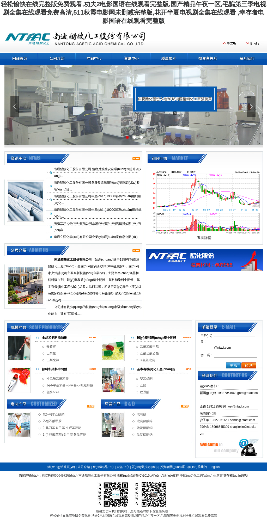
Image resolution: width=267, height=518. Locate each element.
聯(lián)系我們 (197, 467)
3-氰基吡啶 (147, 360)
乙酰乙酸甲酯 (149, 346)
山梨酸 (51, 353)
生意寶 (218, 475)
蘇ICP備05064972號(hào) (59, 475)
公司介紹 (83, 467)
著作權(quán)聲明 (235, 475)
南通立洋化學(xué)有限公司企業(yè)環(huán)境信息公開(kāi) (96, 237)
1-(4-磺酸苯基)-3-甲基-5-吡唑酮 (64, 434)
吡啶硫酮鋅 (145, 421)
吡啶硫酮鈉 (145, 434)
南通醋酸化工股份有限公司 (97, 475)
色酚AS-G (53, 392)
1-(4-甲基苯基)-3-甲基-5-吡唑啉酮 (69, 385)
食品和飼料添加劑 (54, 338)
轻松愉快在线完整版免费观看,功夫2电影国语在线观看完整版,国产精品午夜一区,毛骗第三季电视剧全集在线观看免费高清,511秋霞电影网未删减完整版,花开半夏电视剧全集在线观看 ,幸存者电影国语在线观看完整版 (133, 12)
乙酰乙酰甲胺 (52, 421)
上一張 (15, 106)
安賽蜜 (51, 346)
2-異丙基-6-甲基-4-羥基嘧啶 (62, 428)
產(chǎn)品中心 (103, 467)
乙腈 (143, 385)
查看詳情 (204, 238)
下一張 (252, 106)
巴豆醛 (144, 392)
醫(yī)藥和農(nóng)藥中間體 (156, 338)
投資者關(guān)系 (172, 467)
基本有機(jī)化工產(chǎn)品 (156, 369)
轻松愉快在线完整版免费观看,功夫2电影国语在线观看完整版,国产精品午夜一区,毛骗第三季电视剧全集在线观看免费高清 (133, 515)
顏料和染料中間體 (54, 369)
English (214, 467)
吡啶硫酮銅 (145, 428)
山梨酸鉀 (52, 360)
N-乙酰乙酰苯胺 (57, 378)
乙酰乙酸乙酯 (149, 353)
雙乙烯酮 (146, 378)
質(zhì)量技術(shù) (144, 467)
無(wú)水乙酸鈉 (53, 414)
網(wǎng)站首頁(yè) (61, 467)
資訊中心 (123, 467)
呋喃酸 (141, 414)
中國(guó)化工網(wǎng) (196, 475)
